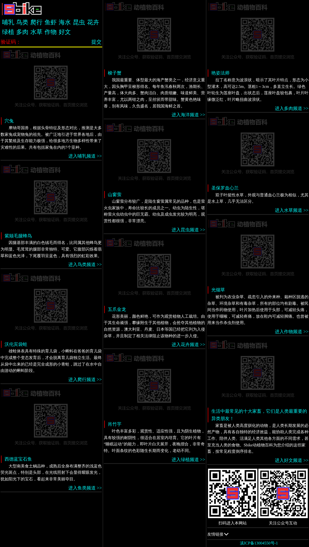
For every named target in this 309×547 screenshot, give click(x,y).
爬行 (36, 22)
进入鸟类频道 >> (85, 264)
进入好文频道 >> (291, 460)
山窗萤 (114, 194)
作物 (51, 32)
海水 (65, 22)
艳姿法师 (220, 73)
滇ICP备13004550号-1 (259, 543)
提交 (96, 42)
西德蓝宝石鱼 (18, 459)
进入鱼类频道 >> (85, 488)
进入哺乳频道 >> (85, 156)
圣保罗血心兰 (225, 188)
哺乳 (8, 22)
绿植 (8, 32)
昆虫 (79, 22)
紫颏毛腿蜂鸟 (18, 235)
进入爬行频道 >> (85, 379)
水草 (36, 32)
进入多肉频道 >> (291, 108)
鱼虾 (51, 22)
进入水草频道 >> (291, 210)
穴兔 (9, 120)
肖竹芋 (114, 424)
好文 (65, 32)
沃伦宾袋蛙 (16, 344)
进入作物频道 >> (291, 331)
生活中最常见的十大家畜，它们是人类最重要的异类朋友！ (259, 415)
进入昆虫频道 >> (188, 229)
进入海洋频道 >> (188, 114)
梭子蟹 (114, 73)
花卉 (93, 22)
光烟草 (218, 289)
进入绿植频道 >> (188, 459)
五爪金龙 (117, 309)
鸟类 (22, 22)
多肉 (22, 32)
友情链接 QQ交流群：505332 (257, 534)
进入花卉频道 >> (188, 344)
